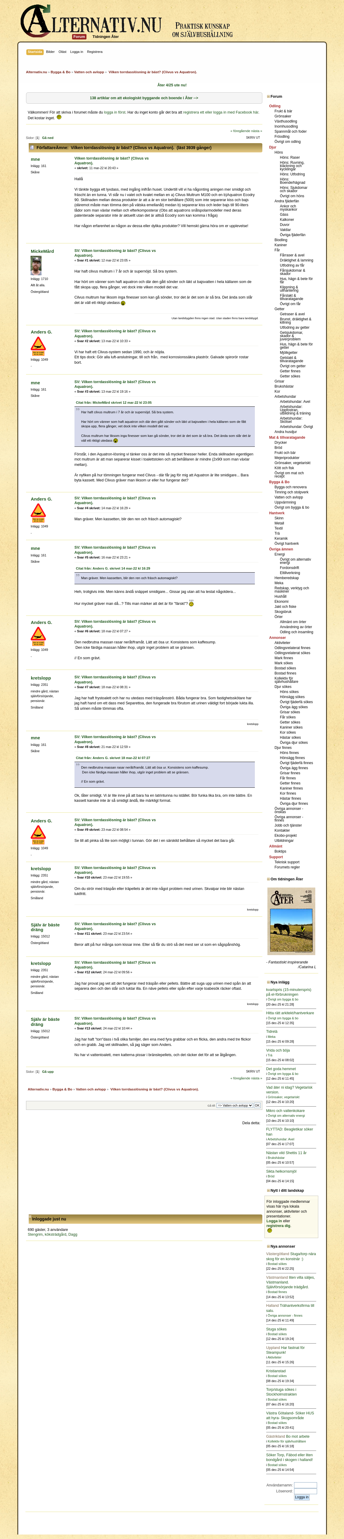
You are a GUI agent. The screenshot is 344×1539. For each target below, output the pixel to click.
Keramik (281, 538)
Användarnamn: (280, 1485)
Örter (279, 617)
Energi (280, 554)
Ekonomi (282, 601)
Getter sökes (290, 376)
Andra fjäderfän (287, 201)
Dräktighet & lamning (296, 260)
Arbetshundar (285, 396)
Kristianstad (276, 1371)
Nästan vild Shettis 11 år (286, 1153)
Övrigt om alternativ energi (295, 561)
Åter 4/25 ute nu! (172, 85)
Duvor (285, 225)
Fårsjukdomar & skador (292, 272)
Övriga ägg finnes (294, 768)
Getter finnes (290, 371)
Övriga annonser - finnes (289, 818)
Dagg (73, 1234)
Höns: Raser (290, 157)
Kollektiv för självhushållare (286, 680)
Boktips (280, 851)
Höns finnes (289, 753)
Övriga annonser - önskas (289, 810)
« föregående (240, 131)
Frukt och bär (285, 453)
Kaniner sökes (291, 727)
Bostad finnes (285, 673)
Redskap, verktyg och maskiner (292, 589)
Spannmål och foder (291, 131)
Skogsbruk (283, 612)
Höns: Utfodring (292, 174)
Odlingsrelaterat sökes (292, 653)
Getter (279, 309)
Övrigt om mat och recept (289, 474)
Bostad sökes (285, 668)
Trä (277, 533)
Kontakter (282, 830)
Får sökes (288, 717)
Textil (279, 528)
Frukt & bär (283, 111)
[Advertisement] (144, 1170)
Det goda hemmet (281, 1069)
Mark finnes (284, 658)
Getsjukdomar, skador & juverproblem (291, 336)
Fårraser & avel (292, 255)
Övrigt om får (290, 304)
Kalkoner (287, 220)
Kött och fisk (284, 468)
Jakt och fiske (285, 607)
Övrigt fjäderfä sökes (296, 702)
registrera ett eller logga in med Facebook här (220, 112)
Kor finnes (288, 793)
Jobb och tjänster (288, 825)
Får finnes (288, 778)
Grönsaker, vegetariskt (292, 463)
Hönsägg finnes (292, 758)
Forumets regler (287, 867)
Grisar (279, 381)
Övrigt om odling (288, 142)
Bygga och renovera (291, 487)
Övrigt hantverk (287, 543)
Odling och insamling (296, 632)
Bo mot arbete (288, 1436)
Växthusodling (286, 121)
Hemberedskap (287, 578)
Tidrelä (272, 1031)
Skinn (279, 518)
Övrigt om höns (292, 196)
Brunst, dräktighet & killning (295, 321)
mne (35, 159)
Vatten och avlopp (289, 497)
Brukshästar (284, 386)
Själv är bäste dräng (45, 927)
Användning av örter (296, 627)
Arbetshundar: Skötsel (291, 420)
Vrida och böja (278, 1050)
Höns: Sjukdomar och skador (294, 189)
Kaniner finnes (291, 788)
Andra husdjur (286, 432)
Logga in (274, 1221)
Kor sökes (288, 732)
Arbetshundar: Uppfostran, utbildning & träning (295, 410)
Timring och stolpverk (292, 492)
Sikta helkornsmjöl (281, 1171)
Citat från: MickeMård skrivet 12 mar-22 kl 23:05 (114, 402)
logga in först (114, 112)
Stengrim (35, 1234)
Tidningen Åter (105, 37)
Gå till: (212, 1105)
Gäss (284, 214)
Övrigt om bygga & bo (292, 507)
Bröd (278, 448)
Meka (279, 583)
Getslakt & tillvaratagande (291, 359)
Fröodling (282, 136)
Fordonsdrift (289, 568)
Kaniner (281, 245)
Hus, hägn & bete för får (296, 280)
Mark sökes (284, 663)
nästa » (256, 131)
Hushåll (281, 596)
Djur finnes (283, 748)
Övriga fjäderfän (292, 235)
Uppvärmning (285, 502)
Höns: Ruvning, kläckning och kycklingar (292, 165)
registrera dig (278, 1226)
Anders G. (41, 331)
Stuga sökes (276, 1329)
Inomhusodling (286, 126)
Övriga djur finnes (294, 803)
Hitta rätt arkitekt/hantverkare (290, 1013)
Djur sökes (283, 687)
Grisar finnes (290, 773)
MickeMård (42, 251)
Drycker (281, 442)
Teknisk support (287, 862)
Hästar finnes (290, 798)
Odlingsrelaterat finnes (292, 648)
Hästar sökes (290, 737)
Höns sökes (289, 692)
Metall (279, 523)
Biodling (281, 240)
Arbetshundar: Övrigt (296, 427)
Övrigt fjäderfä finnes (296, 763)
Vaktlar (285, 230)
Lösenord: (284, 1491)
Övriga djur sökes (294, 743)
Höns (279, 152)
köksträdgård (55, 1234)
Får (277, 250)
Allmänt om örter (293, 622)
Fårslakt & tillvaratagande (291, 297)
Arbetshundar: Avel (295, 402)
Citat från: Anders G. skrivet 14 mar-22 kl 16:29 (113, 568)
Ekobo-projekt (286, 835)
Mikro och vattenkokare (285, 1111)
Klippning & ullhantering (289, 289)
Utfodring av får (292, 265)
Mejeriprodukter (287, 458)
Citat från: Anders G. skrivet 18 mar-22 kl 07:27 (113, 758)
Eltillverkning (290, 573)
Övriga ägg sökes (294, 707)
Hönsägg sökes (292, 697)
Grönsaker (283, 116)
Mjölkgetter (289, 353)
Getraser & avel (292, 314)
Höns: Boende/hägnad (292, 181)
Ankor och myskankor (288, 208)
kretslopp (41, 677)
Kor (277, 391)
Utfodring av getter (295, 327)
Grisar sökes (290, 712)
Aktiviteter (282, 643)
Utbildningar (284, 841)
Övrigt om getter (293, 366)
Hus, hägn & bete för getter (296, 346)
